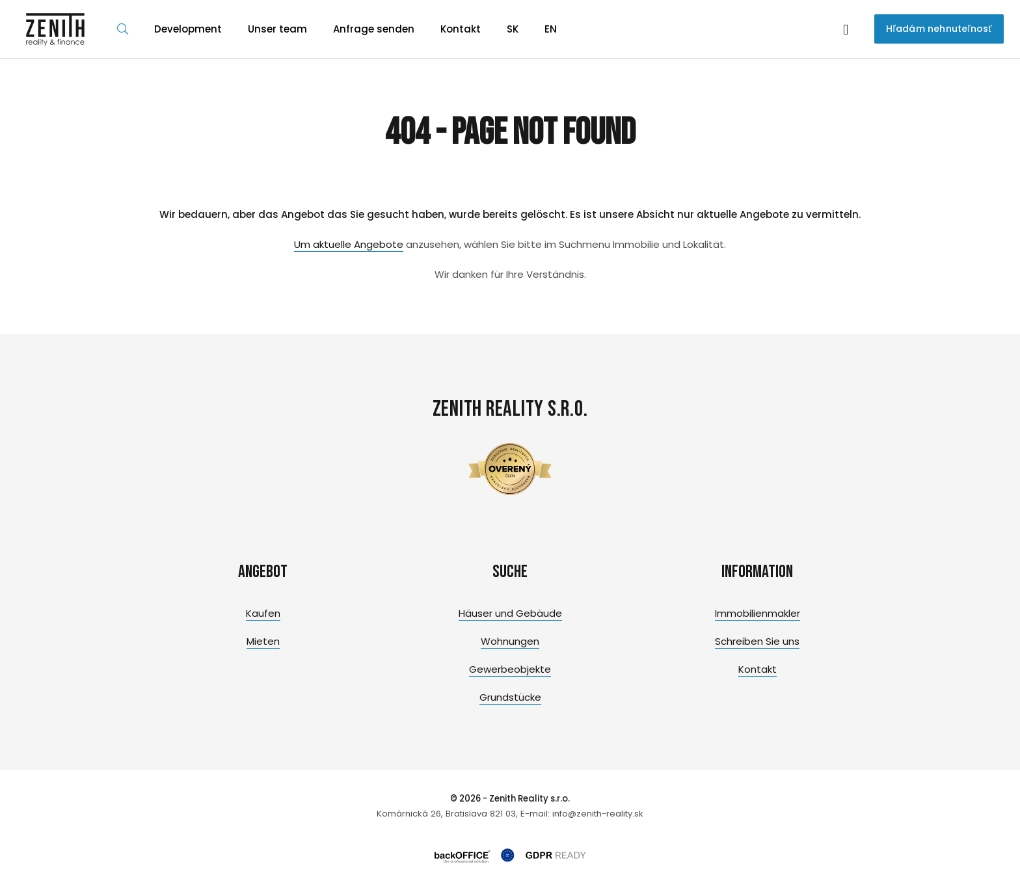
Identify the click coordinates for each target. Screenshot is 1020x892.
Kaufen (263, 613)
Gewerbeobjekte (510, 669)
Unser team (277, 29)
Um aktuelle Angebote (348, 244)
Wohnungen (510, 641)
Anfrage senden (373, 29)
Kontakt (460, 29)
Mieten (263, 641)
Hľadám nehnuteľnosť (939, 28)
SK (512, 29)
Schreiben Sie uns (757, 641)
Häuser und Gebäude (510, 613)
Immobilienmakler (757, 613)
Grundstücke (510, 697)
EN (550, 29)
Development (188, 29)
